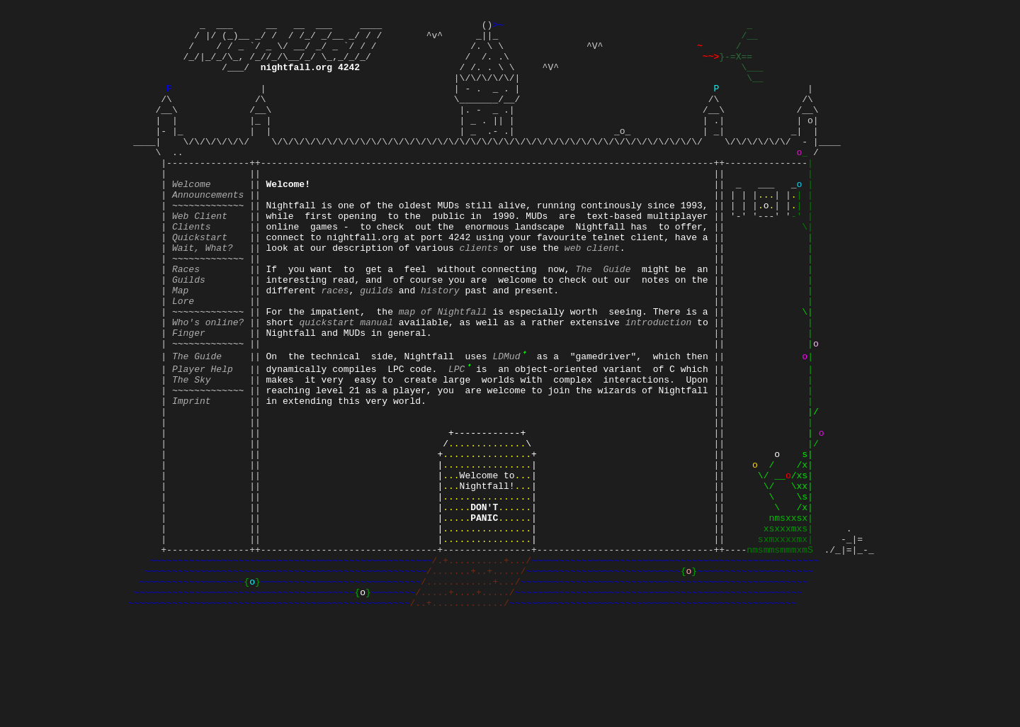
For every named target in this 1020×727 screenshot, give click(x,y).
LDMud (509, 421)
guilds (376, 345)
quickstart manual (346, 383)
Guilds (188, 332)
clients (479, 294)
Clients (191, 268)
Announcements (208, 230)
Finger (188, 396)
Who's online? (208, 383)
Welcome (191, 217)
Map (180, 345)
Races (186, 319)
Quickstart (199, 281)
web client (592, 294)
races (335, 345)
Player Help (202, 434)
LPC (459, 434)
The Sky (191, 447)
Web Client (199, 255)
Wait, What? (202, 294)
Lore (183, 357)
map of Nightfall (443, 370)
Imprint (191, 472)
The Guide (602, 319)
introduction (658, 383)
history (440, 345)
